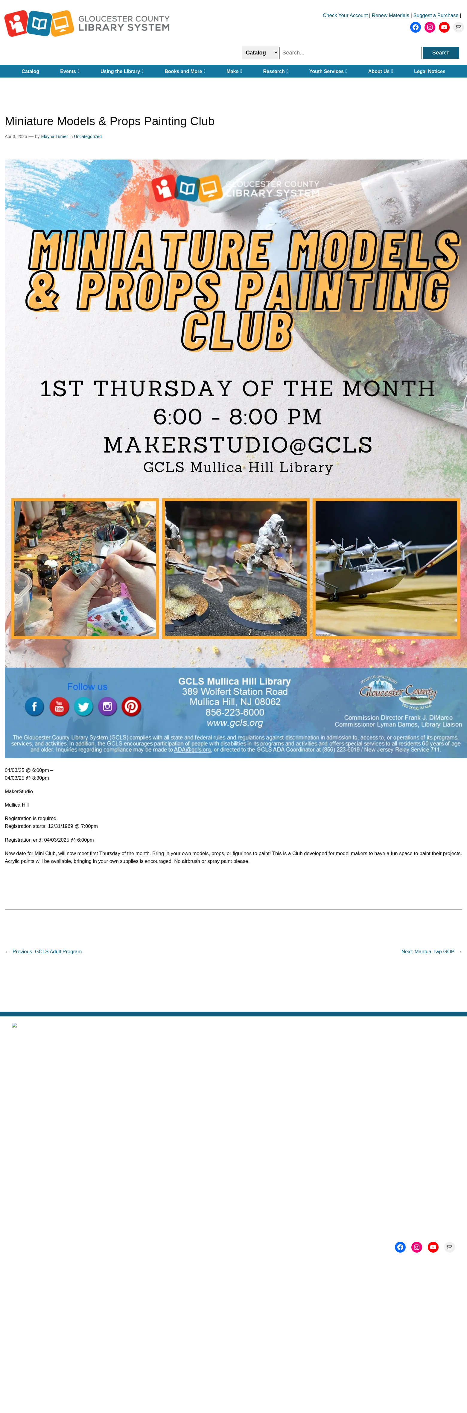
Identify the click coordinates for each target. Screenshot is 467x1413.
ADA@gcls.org (363, 1248)
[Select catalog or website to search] (260, 52)
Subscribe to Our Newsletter (386, 1071)
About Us (380, 71)
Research (275, 71)
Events (70, 71)
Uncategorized (88, 136)
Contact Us (386, 1126)
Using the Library (122, 71)
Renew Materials (390, 15)
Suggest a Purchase (436, 15)
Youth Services (328, 71)
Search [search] (441, 52)
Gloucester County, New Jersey (263, 1163)
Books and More (185, 71)
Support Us (386, 1108)
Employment (233, 1126)
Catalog (30, 71)
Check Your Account (345, 15)
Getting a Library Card (233, 1108)
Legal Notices (429, 71)
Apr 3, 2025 (16, 136)
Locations (233, 1090)
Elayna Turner (54, 136)
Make (234, 71)
